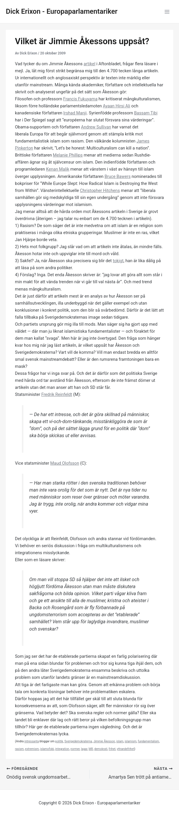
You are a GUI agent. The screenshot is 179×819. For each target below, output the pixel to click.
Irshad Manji (75, 113)
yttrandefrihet (125, 749)
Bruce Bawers (118, 176)
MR (90, 749)
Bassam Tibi (145, 113)
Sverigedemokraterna (78, 741)
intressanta (31, 741)
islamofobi (47, 749)
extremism (32, 749)
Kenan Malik (57, 169)
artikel (89, 63)
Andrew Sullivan (96, 127)
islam (119, 741)
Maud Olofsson (64, 463)
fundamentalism (148, 741)
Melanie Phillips (68, 155)
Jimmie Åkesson (104, 741)
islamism (131, 741)
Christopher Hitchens (100, 190)
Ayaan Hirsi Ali (116, 106)
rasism (19, 749)
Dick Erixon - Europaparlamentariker (61, 11)
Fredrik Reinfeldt (56, 394)
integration (62, 749)
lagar (84, 749)
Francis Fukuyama (80, 99)
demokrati (100, 749)
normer (74, 749)
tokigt (118, 260)
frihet (112, 749)
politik (59, 741)
